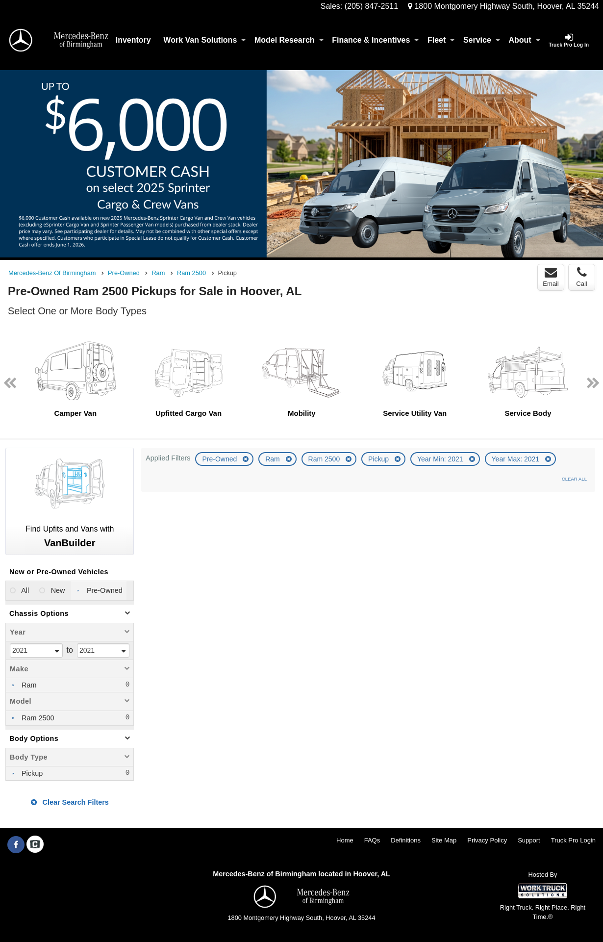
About (524, 40)
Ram (273, 459)
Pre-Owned (220, 459)
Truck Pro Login (573, 840)
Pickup (379, 459)
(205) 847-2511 (371, 6)
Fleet (440, 40)
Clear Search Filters (70, 802)
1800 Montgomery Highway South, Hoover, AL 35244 (503, 6)
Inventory (133, 40)
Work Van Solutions (204, 40)
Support (529, 840)
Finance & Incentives (375, 40)
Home (344, 840)
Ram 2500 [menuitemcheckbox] (37, 718)
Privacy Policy (487, 840)
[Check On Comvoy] (35, 845)
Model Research (289, 40)
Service (481, 40)
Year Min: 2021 (441, 459)
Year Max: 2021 (516, 459)
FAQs (372, 840)
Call (581, 277)
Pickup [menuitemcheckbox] (31, 773)
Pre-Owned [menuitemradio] (104, 590)
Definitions (406, 840)
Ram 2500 (325, 459)
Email (551, 277)
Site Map (443, 840)
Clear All (574, 479)
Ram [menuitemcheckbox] (28, 685)
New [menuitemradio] (57, 590)
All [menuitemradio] (24, 590)
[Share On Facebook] (16, 845)
